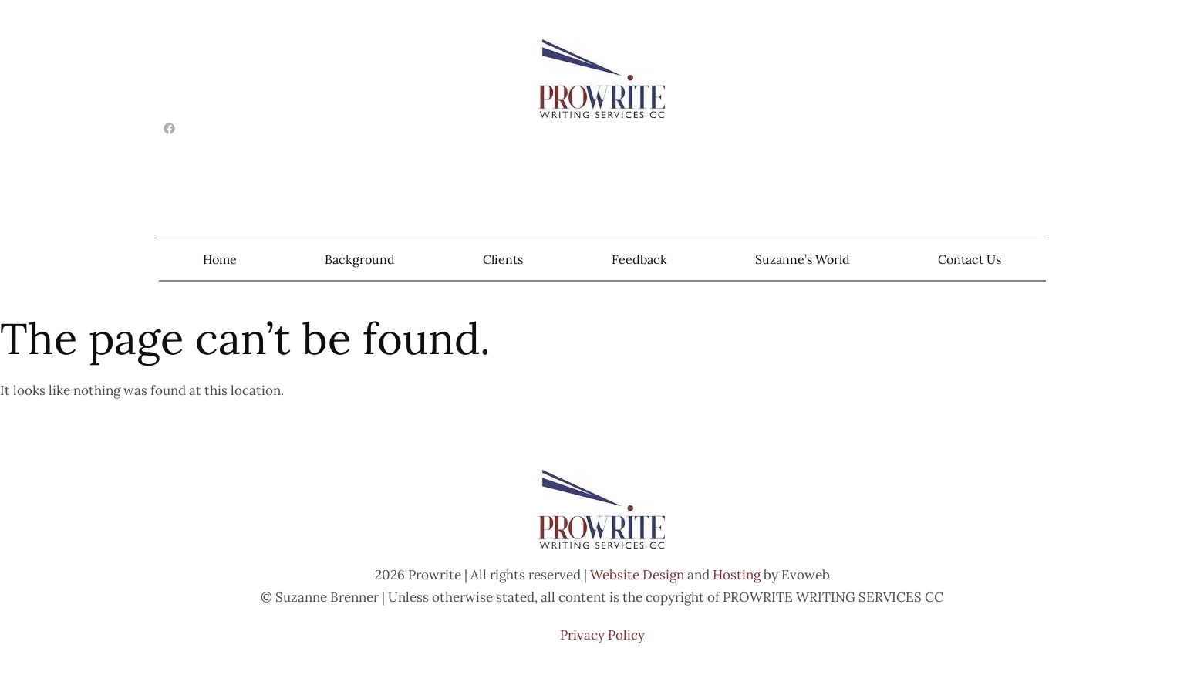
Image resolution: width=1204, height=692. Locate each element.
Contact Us (969, 259)
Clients (503, 259)
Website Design (637, 574)
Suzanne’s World (802, 259)
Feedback (639, 259)
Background (360, 259)
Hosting (737, 574)
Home (220, 259)
